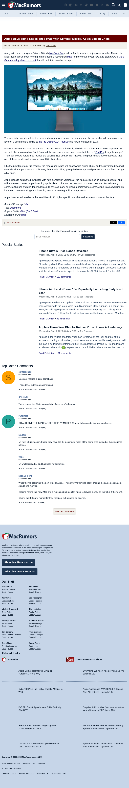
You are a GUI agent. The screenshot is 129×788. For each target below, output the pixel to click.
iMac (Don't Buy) (29, 211)
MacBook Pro (56, 53)
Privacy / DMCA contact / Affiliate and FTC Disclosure (23, 763)
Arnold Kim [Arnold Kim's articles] (7, 586)
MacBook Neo (66, 13)
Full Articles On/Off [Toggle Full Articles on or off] (26, 773)
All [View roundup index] (125, 13)
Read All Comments (64, 511)
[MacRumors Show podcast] (65, 5)
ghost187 (23, 397)
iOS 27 (8, 13)
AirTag (102, 13)
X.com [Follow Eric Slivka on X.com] (37, 592)
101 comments (63, 353)
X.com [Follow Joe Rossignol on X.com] (37, 603)
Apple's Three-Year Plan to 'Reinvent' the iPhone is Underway (80, 327)
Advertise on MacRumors (19, 571)
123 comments (63, 277)
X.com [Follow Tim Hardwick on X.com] (37, 615)
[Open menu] (4, 5)
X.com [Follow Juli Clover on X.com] (10, 603)
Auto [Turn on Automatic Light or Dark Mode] (54, 773)
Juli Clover (51, 45)
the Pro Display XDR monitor (54, 141)
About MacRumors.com (18, 562)
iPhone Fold (46, 13)
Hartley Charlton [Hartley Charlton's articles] (9, 620)
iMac (69, 56)
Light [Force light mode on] (59, 773)
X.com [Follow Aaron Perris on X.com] (37, 649)
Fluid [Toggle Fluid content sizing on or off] (38, 773)
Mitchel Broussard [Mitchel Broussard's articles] (10, 609)
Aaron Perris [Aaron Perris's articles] (34, 643)
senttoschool (25, 372)
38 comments (63, 318)
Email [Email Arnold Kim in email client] (4, 592)
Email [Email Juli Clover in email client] (4, 603)
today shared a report (24, 60)
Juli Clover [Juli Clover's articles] (6, 598)
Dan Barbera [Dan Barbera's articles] (7, 632)
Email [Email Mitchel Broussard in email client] (4, 615)
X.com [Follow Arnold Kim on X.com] (10, 592)
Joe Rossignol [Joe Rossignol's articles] (35, 598)
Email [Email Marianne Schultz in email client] (31, 626)
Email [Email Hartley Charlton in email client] (4, 626)
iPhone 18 (117, 13)
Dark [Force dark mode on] (64, 773)
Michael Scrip (25, 476)
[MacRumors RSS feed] (102, 5)
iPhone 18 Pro (26, 13)
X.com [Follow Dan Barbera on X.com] (10, 637)
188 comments (13, 222)
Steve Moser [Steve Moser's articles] (7, 643)
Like (34, 389)
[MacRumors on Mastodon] (86, 5)
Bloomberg (15, 207)
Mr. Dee (22, 435)
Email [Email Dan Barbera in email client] (4, 637)
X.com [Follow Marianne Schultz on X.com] (37, 626)
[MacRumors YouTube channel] (91, 5)
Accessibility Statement (11, 768)
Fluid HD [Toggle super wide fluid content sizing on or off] (45, 773)
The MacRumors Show (88, 659)
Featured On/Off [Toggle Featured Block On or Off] (9, 773)
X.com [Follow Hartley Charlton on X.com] (10, 626)
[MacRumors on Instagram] (70, 5)
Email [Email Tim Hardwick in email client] (31, 615)
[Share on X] (113, 222)
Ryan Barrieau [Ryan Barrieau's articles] (35, 632)
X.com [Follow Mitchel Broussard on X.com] (10, 615)
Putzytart (23, 416)
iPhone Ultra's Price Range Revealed (63, 251)
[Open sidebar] (125, 5)
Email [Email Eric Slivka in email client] (31, 592)
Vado (21, 457)
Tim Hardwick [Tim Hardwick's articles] (35, 609)
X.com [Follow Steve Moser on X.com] (10, 649)
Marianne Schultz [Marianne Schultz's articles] (36, 620)
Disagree (41, 389)
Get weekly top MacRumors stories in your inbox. (64, 231)
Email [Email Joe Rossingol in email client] (31, 603)
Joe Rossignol (88, 255)
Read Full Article (47, 277)
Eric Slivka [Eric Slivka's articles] (33, 586)
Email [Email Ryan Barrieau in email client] (31, 637)
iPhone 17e (85, 13)
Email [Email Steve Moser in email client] (4, 649)
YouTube (12, 659)
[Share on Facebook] (121, 222)
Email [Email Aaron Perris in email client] (31, 649)
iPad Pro (99, 152)
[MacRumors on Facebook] (76, 5)
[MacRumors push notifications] (97, 5)
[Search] (120, 5)
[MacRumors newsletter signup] (107, 5)
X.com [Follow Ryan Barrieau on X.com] (37, 637)
